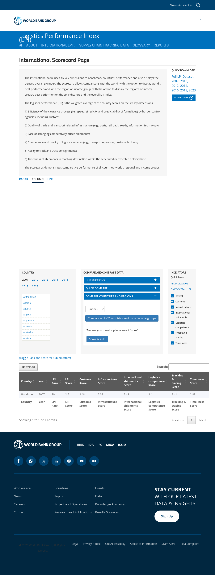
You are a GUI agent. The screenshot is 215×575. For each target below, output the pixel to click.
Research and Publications (73, 512)
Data (98, 496)
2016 (65, 279)
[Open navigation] (200, 20)
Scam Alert (168, 543)
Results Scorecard (107, 512)
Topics (59, 496)
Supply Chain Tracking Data (104, 45)
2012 (45, 279)
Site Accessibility (115, 543)
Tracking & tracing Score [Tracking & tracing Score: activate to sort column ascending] (177, 381)
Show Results (97, 339)
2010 (35, 279)
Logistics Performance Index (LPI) (59, 36)
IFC (100, 444)
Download (183, 98)
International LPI (58, 45)
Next (202, 420)
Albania (27, 302)
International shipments (182, 315)
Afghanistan (29, 296)
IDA (91, 444)
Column (38, 179)
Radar (23, 179)
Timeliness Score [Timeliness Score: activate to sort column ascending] (197, 381)
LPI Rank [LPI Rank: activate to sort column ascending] (55, 381)
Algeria (27, 308)
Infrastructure (183, 307)
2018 (25, 286)
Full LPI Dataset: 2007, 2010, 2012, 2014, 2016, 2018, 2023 (184, 83)
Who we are (22, 488)
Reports (161, 45)
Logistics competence (182, 325)
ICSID (122, 444)
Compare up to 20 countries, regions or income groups (122, 318)
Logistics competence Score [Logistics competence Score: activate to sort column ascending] (157, 381)
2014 (55, 279)
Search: (183, 366)
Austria (27, 338)
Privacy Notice (92, 543)
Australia (28, 332)
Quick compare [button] (96, 288)
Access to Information (143, 543)
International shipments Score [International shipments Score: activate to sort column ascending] (132, 381)
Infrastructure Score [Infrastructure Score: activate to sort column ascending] (107, 381)
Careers (19, 504)
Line (50, 179)
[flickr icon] (94, 461)
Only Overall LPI (181, 289)
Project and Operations (70, 504)
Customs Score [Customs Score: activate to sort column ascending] (85, 381)
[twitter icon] (43, 461)
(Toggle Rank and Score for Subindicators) (45, 358)
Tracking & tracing (181, 335)
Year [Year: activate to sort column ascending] (42, 381)
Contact (19, 512)
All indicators (179, 283)
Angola (27, 314)
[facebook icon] (18, 461)
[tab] (122, 280)
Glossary (141, 45)
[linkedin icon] (56, 461)
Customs (180, 301)
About (31, 45)
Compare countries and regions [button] (109, 296)
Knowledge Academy (110, 504)
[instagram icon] (69, 461)
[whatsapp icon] (31, 461)
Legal (75, 543)
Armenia (27, 326)
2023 (35, 286)
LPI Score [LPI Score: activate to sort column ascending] (69, 381)
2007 (25, 279)
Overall (179, 296)
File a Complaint (189, 543)
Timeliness (181, 343)
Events (99, 488)
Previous (177, 420)
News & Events (181, 5)
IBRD (80, 444)
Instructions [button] (95, 280)
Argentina (28, 320)
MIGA (110, 444)
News (18, 496)
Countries (61, 488)
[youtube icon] (81, 461)
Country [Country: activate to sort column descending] (26, 381)
